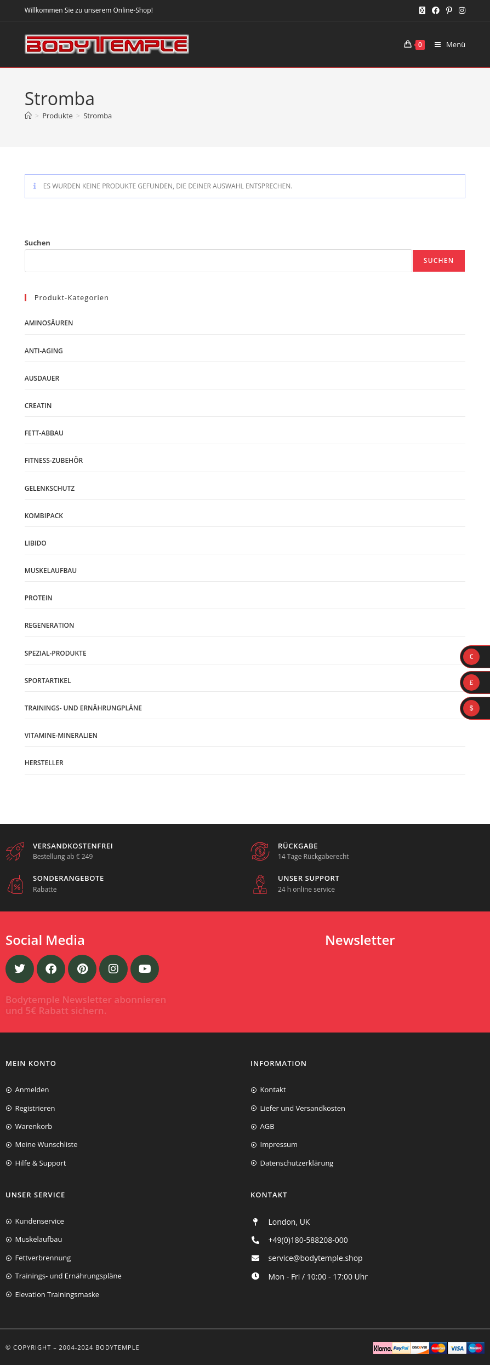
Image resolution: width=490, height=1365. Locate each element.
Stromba (97, 116)
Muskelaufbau (51, 570)
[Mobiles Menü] (445, 44)
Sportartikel (48, 680)
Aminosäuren (49, 323)
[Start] (28, 116)
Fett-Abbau (44, 433)
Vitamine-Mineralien (61, 735)
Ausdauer (42, 378)
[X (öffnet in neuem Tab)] (422, 10)
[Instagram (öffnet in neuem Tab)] (460, 10)
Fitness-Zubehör (54, 460)
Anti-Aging (44, 350)
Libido (36, 543)
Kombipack (44, 515)
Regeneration (50, 625)
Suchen (37, 243)
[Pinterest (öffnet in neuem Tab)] (449, 10)
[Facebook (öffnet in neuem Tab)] (436, 10)
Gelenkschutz (50, 488)
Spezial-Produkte (56, 653)
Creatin (38, 405)
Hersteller (44, 762)
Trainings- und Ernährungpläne (83, 708)
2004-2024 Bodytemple (99, 1347)
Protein (39, 598)
